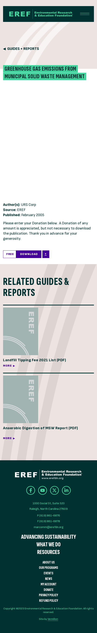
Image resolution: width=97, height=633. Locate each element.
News (48, 579)
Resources (48, 552)
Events (48, 573)
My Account (49, 584)
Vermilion (53, 619)
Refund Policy (48, 601)
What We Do (48, 545)
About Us (49, 562)
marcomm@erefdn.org (48, 527)
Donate (48, 590)
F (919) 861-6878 (48, 521)
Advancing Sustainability (48, 537)
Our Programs (48, 568)
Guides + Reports (23, 49)
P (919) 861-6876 (48, 515)
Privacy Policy (48, 595)
